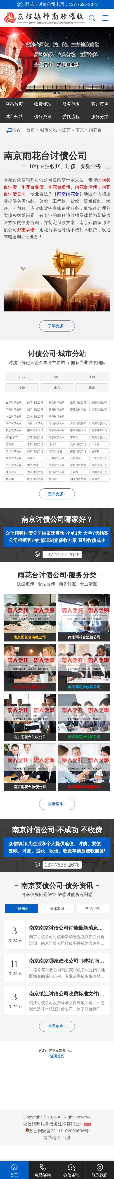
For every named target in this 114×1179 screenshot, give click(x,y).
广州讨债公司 (14, 469)
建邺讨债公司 (78, 407)
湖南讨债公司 (35, 476)
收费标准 (42, 104)
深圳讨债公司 (78, 469)
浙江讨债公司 (14, 455)
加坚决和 (32, 469)
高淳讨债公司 (57, 421)
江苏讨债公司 (35, 442)
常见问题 (93, 923)
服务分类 (100, 116)
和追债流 (11, 476)
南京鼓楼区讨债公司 (78, 435)
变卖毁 (74, 476)
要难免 (31, 462)
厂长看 (95, 449)
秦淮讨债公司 (57, 407)
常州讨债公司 (35, 449)
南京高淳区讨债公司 (57, 435)
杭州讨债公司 (35, 455)
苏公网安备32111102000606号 (58, 1147)
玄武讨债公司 (14, 407)
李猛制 (74, 442)
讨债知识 (21, 923)
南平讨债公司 (14, 428)
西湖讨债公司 (14, 462)
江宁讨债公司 (99, 414)
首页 (30, 130)
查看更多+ (57, 498)
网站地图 (52, 1154)
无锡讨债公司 (78, 449)
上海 (92, 378)
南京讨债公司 (57, 442)
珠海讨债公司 (99, 469)
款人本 (10, 483)
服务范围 (71, 104)
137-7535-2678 (62, 559)
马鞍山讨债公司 (35, 428)
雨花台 (95, 130)
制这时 (53, 483)
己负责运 (75, 462)
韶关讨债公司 (57, 469)
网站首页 (14, 104)
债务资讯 (42, 116)
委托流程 (71, 116)
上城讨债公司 (57, 462)
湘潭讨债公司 (78, 483)
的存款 (95, 455)
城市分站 (14, 116)
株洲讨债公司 (35, 483)
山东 (57, 391)
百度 (66, 1154)
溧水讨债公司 (35, 421)
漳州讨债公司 (99, 428)
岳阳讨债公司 (99, 476)
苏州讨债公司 (99, 442)
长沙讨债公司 (57, 476)
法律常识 (57, 923)
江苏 (66, 130)
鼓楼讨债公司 (99, 407)
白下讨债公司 (35, 407)
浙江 (57, 378)
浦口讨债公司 (35, 414)
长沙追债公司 (14, 435)
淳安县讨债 (55, 455)
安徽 (22, 391)
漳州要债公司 (57, 428)
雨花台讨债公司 (78, 415)
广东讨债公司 (99, 462)
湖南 (92, 391)
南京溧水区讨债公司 (35, 435)
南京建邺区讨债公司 (99, 435)
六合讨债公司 (14, 421)
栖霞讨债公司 (57, 414)
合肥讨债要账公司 (78, 428)
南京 (79, 130)
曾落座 (10, 449)
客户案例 (100, 104)
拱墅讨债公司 (78, 455)
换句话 (95, 483)
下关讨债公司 (14, 414)
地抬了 (53, 449)
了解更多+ (57, 326)
